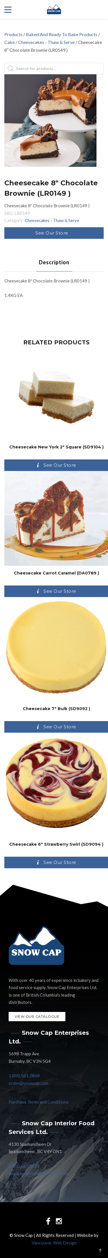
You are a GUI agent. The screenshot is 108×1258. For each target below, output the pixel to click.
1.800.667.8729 (24, 1166)
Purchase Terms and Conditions (39, 1101)
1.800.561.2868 (24, 1075)
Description (54, 262)
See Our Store (51, 233)
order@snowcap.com (28, 1083)
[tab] (54, 262)
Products (13, 34)
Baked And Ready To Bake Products (61, 34)
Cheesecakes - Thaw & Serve (46, 42)
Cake (9, 42)
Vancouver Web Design (54, 1242)
